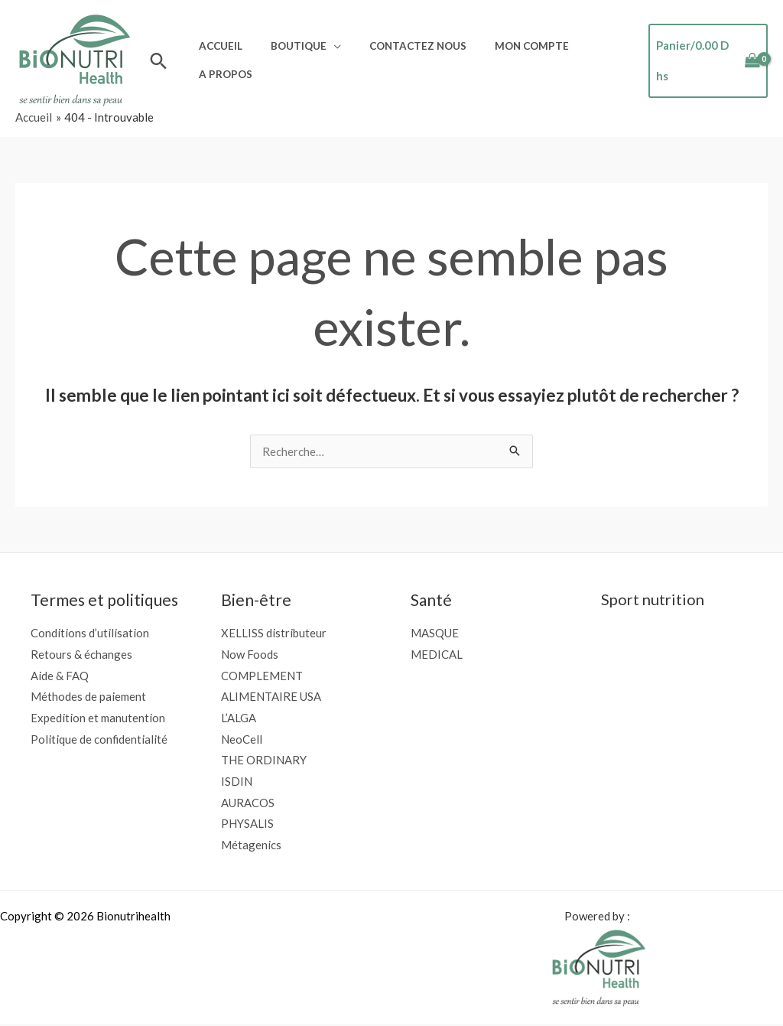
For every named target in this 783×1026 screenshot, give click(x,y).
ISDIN (236, 782)
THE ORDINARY (264, 761)
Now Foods (249, 654)
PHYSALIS (247, 825)
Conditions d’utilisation (90, 633)
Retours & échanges (81, 654)
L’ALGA (238, 718)
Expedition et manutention (98, 718)
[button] (159, 61)
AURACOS (248, 803)
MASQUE (435, 633)
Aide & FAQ (60, 675)
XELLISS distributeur (274, 633)
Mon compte (506, 50)
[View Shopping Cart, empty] (704, 61)
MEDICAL (437, 654)
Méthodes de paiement (88, 697)
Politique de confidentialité (99, 740)
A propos (222, 71)
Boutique (288, 50)
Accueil (217, 50)
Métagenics (251, 846)
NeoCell (241, 740)
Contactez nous (399, 50)
